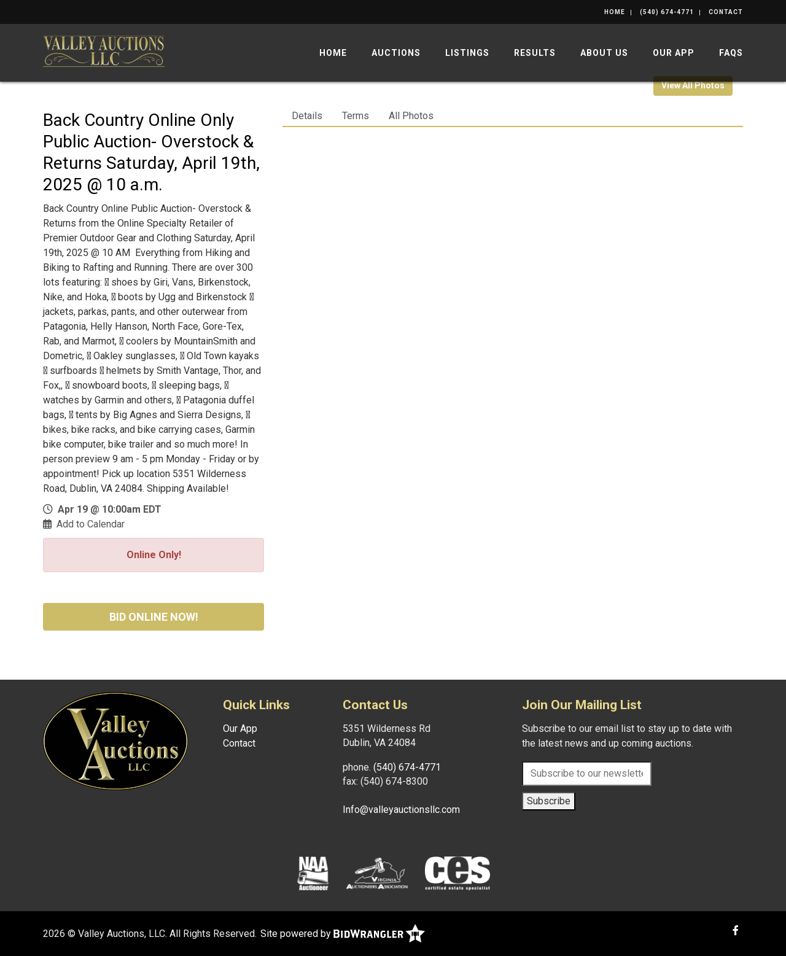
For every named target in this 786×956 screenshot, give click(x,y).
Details (307, 116)
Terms (355, 116)
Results (535, 53)
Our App (674, 53)
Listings (467, 53)
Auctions (396, 53)
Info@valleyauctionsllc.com (401, 809)
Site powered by (342, 933)
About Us (604, 53)
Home (614, 12)
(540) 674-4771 (667, 12)
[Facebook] (736, 930)
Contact (726, 12)
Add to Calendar (90, 524)
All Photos (411, 116)
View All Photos (693, 85)
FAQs (731, 53)
